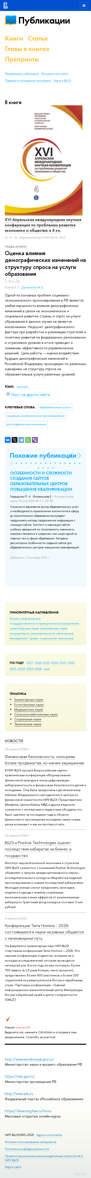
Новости (14, 740)
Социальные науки (27, 719)
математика (64, 633)
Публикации (44, 20)
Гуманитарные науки (28, 699)
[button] (11, 463)
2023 (62, 662)
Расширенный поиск (54, 74)
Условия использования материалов (31, 1142)
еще (47, 669)
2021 (13, 669)
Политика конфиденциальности (27, 1149)
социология (48, 638)
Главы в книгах (27, 49)
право (33, 638)
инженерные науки (53, 628)
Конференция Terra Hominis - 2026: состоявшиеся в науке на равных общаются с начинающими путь (44, 932)
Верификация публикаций (22, 74)
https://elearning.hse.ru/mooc (28, 1110)
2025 (46, 662)
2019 (29, 669)
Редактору (80, 1173)
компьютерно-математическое (32, 633)
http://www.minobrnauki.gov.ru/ (29, 1059)
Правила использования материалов (28, 81)
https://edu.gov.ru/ (20, 1076)
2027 (29, 662)
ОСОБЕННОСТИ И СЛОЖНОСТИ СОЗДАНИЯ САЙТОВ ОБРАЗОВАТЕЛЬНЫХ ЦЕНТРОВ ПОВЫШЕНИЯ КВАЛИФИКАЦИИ (41, 481)
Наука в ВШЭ (62, 81)
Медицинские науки (28, 709)
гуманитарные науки (24, 628)
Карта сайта (13, 1167)
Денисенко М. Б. (32, 287)
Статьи (38, 38)
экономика (66, 638)
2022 (71, 662)
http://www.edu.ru (19, 1093)
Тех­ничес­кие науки (27, 724)
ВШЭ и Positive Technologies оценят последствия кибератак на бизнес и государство (38, 849)
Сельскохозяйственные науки (36, 714)
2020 (21, 669)
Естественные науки (29, 704)
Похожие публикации (43, 455)
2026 (38, 662)
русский (22, 387)
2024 (54, 662)
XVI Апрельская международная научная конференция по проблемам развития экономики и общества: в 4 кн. (43, 225)
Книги (14, 38)
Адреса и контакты (49, 1135)
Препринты (22, 59)
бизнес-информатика (25, 618)
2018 (38, 669)
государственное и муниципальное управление (44, 623)
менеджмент (19, 638)
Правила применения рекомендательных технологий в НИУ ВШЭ (44, 1158)
